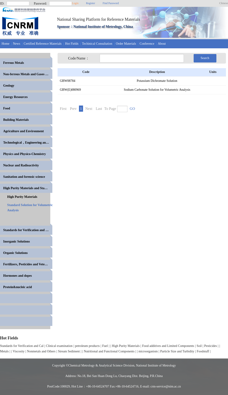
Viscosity (19, 351)
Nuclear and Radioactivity (21, 165)
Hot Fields (72, 43)
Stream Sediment (69, 351)
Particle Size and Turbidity (177, 351)
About (162, 43)
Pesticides (210, 346)
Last (99, 109)
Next (88, 109)
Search (204, 58)
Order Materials (126, 43)
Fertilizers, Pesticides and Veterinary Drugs (27, 264)
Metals (4, 351)
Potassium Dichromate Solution (157, 81)
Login (75, 3)
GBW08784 (67, 81)
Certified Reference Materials (42, 43)
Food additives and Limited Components (168, 346)
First (63, 109)
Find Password (111, 3)
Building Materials (16, 119)
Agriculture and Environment (23, 131)
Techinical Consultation (97, 43)
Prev (73, 109)
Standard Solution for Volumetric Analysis (30, 207)
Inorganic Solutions (16, 241)
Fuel (105, 346)
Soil (199, 346)
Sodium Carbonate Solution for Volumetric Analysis (157, 89)
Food (6, 108)
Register (90, 3)
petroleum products (87, 346)
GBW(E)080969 (70, 89)
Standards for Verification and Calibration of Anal (27, 230)
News (16, 43)
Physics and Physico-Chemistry (24, 154)
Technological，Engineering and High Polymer (27, 142)
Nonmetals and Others (41, 351)
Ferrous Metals (13, 63)
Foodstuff (203, 351)
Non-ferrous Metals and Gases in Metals (27, 74)
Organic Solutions (15, 253)
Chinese (223, 3)
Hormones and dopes (17, 275)
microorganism (148, 351)
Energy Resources (15, 97)
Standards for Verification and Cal (21, 346)
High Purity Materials (22, 197)
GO (132, 109)
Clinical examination (59, 346)
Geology (8, 85)
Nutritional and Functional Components (109, 351)
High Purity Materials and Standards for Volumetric (27, 188)
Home (5, 43)
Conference (146, 43)
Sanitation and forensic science (24, 176)
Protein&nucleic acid (17, 287)
